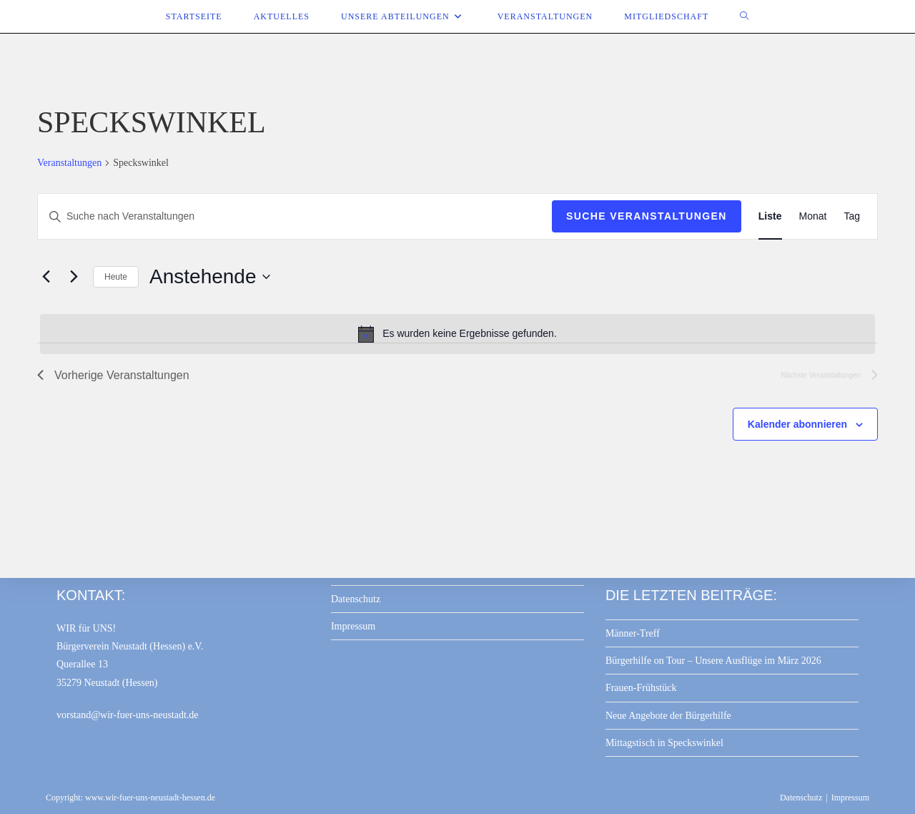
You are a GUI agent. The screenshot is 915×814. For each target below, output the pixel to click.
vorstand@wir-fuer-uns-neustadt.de (127, 715)
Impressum (353, 626)
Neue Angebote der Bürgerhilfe (668, 715)
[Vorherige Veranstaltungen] (45, 276)
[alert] (457, 334)
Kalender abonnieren (797, 424)
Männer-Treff (632, 633)
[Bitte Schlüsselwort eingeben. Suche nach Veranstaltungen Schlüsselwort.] (295, 216)
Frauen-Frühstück (641, 687)
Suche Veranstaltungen (646, 216)
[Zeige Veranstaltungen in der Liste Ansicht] (770, 216)
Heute (115, 277)
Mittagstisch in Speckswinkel (664, 742)
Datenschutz (355, 599)
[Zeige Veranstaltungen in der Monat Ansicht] (813, 216)
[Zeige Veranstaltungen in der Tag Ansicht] (852, 216)
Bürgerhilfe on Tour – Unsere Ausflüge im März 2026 (713, 660)
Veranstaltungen (69, 162)
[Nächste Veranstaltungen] (73, 276)
